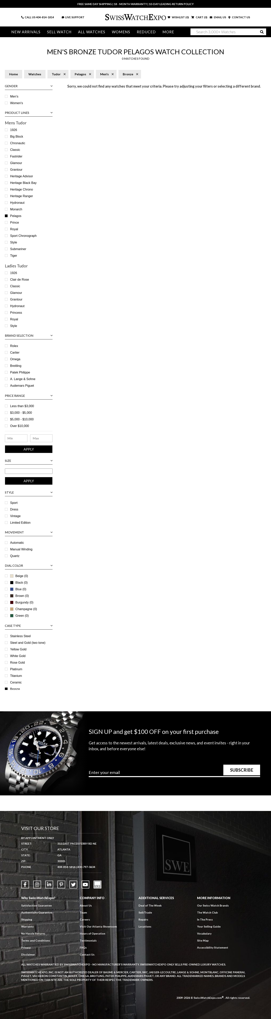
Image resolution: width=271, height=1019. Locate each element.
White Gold (17, 656)
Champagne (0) (23, 609)
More (168, 32)
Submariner (18, 249)
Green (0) (19, 615)
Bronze (15, 689)
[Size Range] (29, 471)
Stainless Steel (20, 636)
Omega (15, 359)
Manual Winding (21, 549)
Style (13, 242)
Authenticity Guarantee (36, 912)
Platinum (16, 669)
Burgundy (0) (21, 602)
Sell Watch (59, 32)
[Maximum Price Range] (41, 438)
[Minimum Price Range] (16, 438)
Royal (14, 229)
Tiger (13, 255)
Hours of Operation (92, 933)
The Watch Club (207, 912)
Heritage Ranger (21, 196)
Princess (16, 312)
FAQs (83, 947)
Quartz (14, 556)
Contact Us (87, 954)
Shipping (26, 919)
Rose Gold (17, 662)
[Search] (228, 31)
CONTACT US (239, 17)
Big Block (16, 136)
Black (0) (19, 582)
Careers (85, 919)
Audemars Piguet (22, 385)
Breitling (15, 365)
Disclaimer (28, 954)
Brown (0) (19, 595)
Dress (14, 509)
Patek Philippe (20, 372)
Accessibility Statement (212, 947)
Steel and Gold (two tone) (27, 642)
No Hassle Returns (33, 933)
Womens (121, 32)
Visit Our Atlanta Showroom (98, 926)
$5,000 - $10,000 (22, 419)
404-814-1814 (45, 17)
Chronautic (17, 143)
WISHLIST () (178, 17)
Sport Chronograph (23, 235)
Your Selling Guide (209, 926)
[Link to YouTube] (85, 884)
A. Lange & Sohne (22, 379)
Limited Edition (20, 522)
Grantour (16, 169)
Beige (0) (19, 576)
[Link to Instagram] (37, 884)
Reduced (146, 32)
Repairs (143, 919)
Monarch (16, 209)
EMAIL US (218, 17)
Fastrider (16, 156)
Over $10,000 (19, 426)
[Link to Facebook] (25, 884)
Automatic (17, 542)
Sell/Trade (145, 912)
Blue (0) (18, 589)
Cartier (14, 352)
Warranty (27, 926)
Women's (16, 103)
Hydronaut (17, 202)
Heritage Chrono (21, 189)
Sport (14, 502)
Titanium (16, 675)
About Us (86, 905)
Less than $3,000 (22, 406)
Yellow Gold (18, 649)
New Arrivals (25, 32)
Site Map (203, 940)
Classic (15, 149)
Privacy (26, 947)
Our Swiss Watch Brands (213, 905)
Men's (14, 96)
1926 (13, 130)
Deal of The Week (150, 905)
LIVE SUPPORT (73, 17)
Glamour (16, 163)
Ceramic (16, 682)
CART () (199, 17)
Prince (14, 222)
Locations (145, 926)
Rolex (14, 346)
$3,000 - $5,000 (21, 412)
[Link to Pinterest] (61, 884)
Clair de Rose (19, 279)
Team (83, 912)
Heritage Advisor (21, 176)
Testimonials (88, 940)
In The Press (205, 919)
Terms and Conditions (35, 940)
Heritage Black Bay (23, 182)
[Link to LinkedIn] (49, 884)
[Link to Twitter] (73, 884)
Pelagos (15, 216)
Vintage (15, 516)
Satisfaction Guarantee (36, 905)
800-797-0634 (86, 867)
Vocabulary (204, 933)
